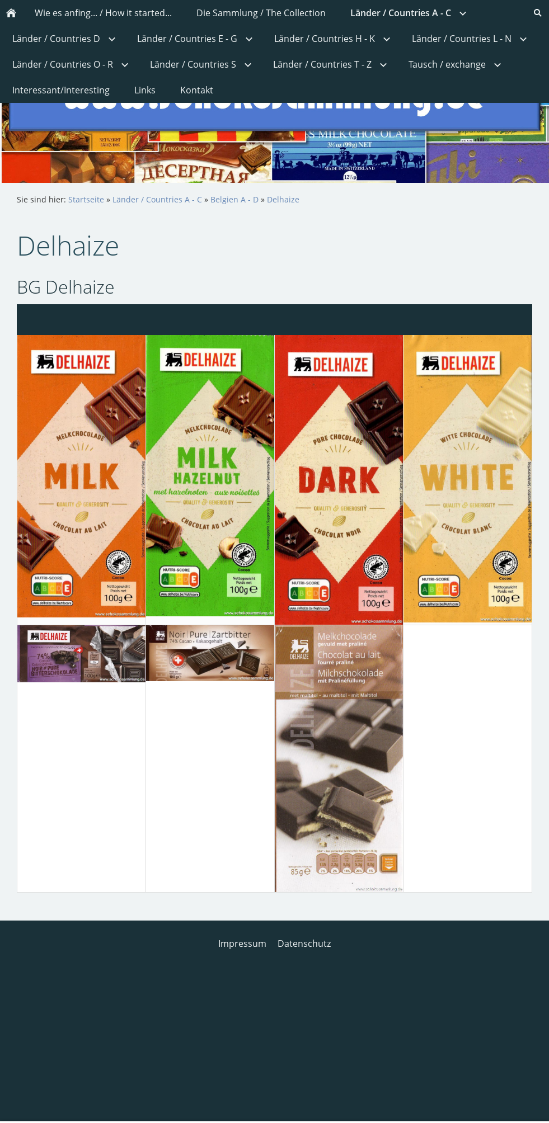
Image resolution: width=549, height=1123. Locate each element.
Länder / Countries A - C (157, 199)
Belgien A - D (234, 199)
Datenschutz (304, 943)
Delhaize (283, 199)
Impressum (242, 943)
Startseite (86, 199)
